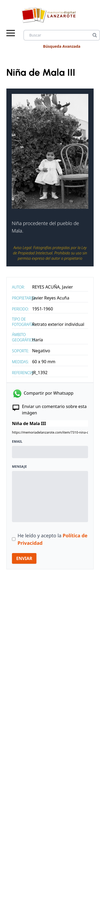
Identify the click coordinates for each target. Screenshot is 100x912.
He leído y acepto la (53, 539)
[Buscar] (94, 35)
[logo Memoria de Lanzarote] (50, 15)
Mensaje (19, 467)
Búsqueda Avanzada (61, 46)
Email (17, 441)
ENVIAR (24, 558)
